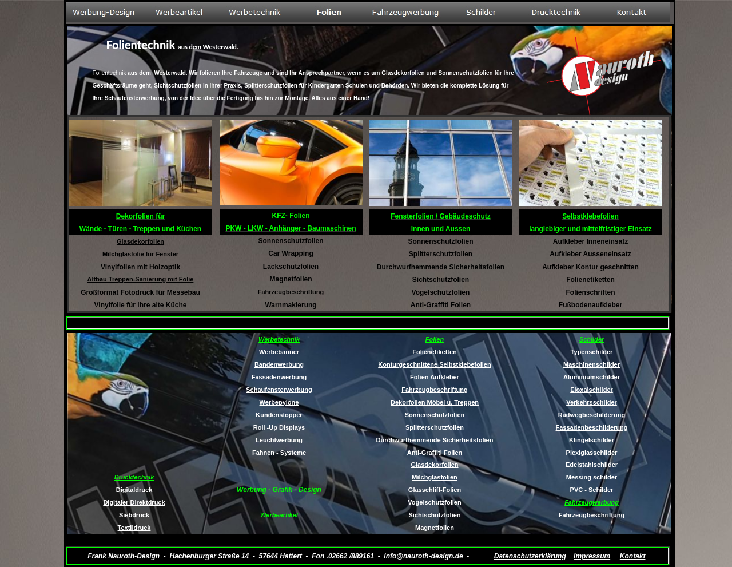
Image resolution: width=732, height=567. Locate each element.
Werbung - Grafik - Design (279, 490)
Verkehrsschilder (591, 402)
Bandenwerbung (279, 364)
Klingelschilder (591, 440)
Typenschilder (592, 351)
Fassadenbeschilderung (592, 427)
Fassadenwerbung (279, 377)
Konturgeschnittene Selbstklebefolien (434, 364)
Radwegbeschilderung (591, 414)
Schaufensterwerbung (279, 389)
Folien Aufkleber (434, 377)
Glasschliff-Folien (434, 489)
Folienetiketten (434, 351)
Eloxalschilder (591, 389)
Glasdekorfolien (434, 464)
